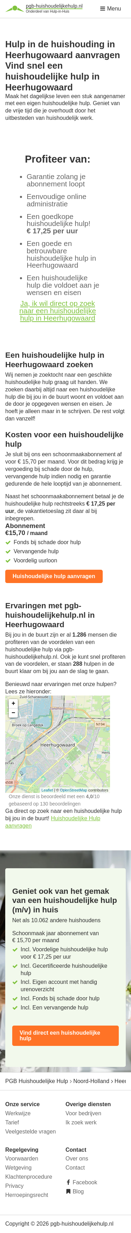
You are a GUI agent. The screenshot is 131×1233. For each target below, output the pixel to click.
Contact (75, 1168)
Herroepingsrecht (26, 1195)
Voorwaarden (21, 1159)
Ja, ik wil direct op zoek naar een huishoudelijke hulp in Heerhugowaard (57, 310)
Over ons (77, 1159)
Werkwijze (18, 1113)
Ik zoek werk (81, 1122)
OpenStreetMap (73, 790)
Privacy (14, 1186)
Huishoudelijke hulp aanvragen (54, 576)
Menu (110, 9)
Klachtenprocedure (28, 1177)
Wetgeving (18, 1168)
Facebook (84, 1182)
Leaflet (47, 790)
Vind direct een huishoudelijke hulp (60, 1035)
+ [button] (13, 703)
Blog (77, 1191)
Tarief (12, 1122)
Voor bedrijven (83, 1113)
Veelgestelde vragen (30, 1132)
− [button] (13, 713)
